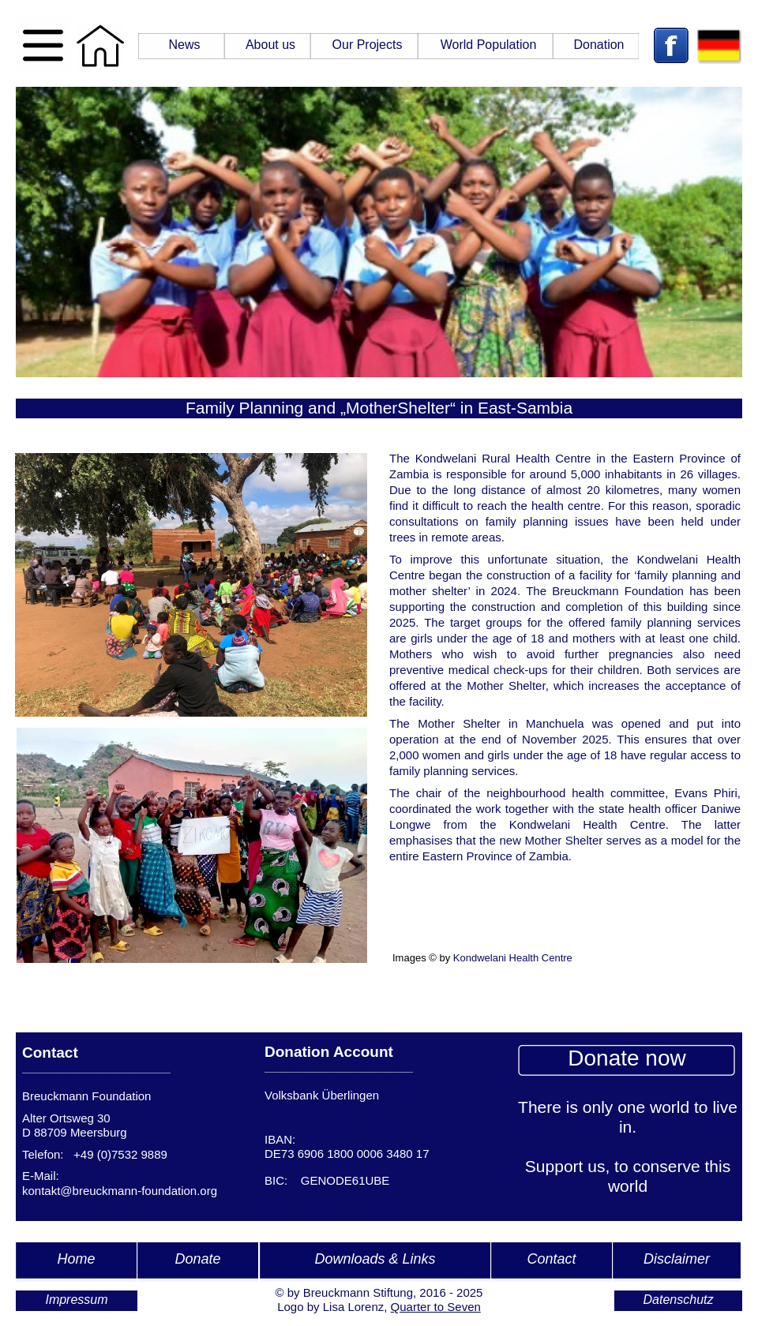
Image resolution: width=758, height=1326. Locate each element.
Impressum (76, 1299)
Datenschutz (679, 1299)
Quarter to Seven (436, 1306)
